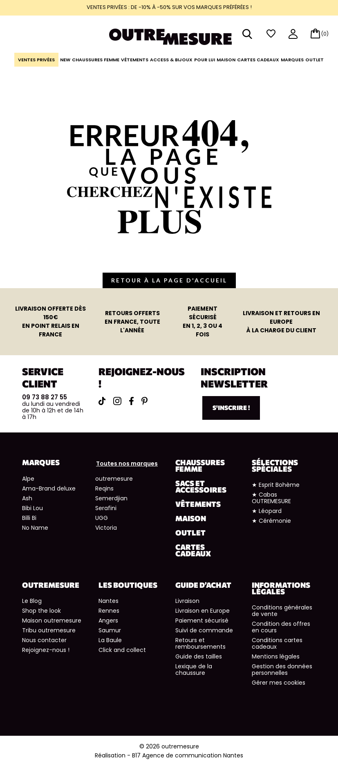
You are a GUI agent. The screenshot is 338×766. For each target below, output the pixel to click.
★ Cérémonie (271, 521)
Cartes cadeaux (258, 59)
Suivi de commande (204, 630)
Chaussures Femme (95, 59)
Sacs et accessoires (200, 486)
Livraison (187, 601)
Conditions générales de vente (282, 610)
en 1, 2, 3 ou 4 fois (202, 321)
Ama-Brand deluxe (49, 488)
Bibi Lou (32, 508)
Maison (226, 59)
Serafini (105, 508)
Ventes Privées (36, 59)
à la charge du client (281, 321)
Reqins (104, 488)
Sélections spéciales (275, 465)
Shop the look (41, 611)
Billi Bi (29, 518)
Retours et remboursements (200, 643)
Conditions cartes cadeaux (277, 643)
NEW (65, 59)
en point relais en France (50, 321)
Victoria (106, 528)
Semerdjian (111, 498)
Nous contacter (44, 640)
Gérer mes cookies (278, 683)
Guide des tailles (198, 656)
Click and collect (122, 650)
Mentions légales (276, 656)
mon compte (293, 34)
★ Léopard (267, 511)
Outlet (314, 59)
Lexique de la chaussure (193, 669)
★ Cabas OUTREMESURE (271, 498)
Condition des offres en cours (281, 627)
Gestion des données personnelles (282, 669)
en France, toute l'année (132, 321)
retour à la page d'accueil (169, 280)
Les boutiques (127, 584)
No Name (35, 528)
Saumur (109, 630)
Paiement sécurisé (201, 620)
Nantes (108, 601)
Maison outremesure (51, 620)
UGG (101, 518)
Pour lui (204, 59)
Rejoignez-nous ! (45, 650)
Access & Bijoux (171, 59)
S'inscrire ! (231, 407)
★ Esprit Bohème (276, 485)
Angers (108, 620)
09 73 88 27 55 (44, 397)
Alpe (28, 479)
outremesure (114, 479)
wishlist (270, 34)
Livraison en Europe (202, 611)
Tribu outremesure (49, 630)
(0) (325, 33)
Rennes (108, 611)
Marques (292, 59)
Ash (27, 498)
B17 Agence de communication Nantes (187, 755)
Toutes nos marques (127, 463)
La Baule (110, 640)
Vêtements (134, 59)
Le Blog (32, 601)
